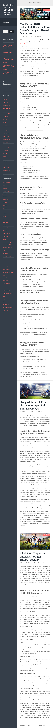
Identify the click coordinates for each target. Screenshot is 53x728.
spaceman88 (5, 253)
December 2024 (6, 139)
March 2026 (5, 102)
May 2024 (5, 159)
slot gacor (5, 230)
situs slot (5, 216)
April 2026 (5, 99)
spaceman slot (6, 304)
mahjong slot (5, 199)
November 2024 (6, 142)
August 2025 (5, 116)
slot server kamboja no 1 (8, 244)
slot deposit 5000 (6, 269)
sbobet (4, 210)
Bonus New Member (7, 182)
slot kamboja (5, 236)
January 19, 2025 (24, 411)
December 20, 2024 (25, 562)
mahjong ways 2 (6, 290)
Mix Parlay (5, 202)
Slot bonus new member (8, 307)
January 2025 (6, 136)
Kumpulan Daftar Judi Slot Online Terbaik (9, 10)
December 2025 (6, 105)
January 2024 (6, 167)
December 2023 (6, 170)
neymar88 (5, 205)
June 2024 (5, 156)
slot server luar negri (7, 247)
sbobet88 (5, 213)
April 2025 (5, 128)
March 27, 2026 (24, 36)
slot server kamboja (7, 242)
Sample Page (6, 22)
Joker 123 (5, 188)
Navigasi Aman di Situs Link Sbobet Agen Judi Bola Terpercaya (33, 405)
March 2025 (5, 130)
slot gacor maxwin (7, 298)
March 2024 (5, 164)
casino (4, 185)
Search (4, 28)
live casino (5, 196)
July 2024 (5, 153)
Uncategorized (6, 258)
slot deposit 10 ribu (7, 266)
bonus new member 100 (8, 272)
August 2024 (5, 150)
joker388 (5, 275)
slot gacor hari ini (6, 233)
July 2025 (5, 119)
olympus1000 (6, 208)
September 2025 (6, 113)
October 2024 (6, 144)
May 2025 (5, 125)
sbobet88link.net (24, 44)
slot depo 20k (5, 227)
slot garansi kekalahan (7, 293)
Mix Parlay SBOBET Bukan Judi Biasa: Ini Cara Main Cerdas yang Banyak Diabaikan (35, 28)
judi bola (4, 193)
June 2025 (5, 122)
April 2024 (5, 161)
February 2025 (6, 133)
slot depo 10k (5, 225)
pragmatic (5, 277)
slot (3, 219)
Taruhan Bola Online (7, 256)
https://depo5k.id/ (7, 283)
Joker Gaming (6, 191)
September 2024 (6, 147)
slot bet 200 (5, 222)
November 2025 (6, 108)
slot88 (4, 296)
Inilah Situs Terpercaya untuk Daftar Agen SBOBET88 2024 (33, 556)
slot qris (4, 239)
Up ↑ (45, 725)
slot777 (4, 250)
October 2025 (6, 111)
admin (31, 36)
